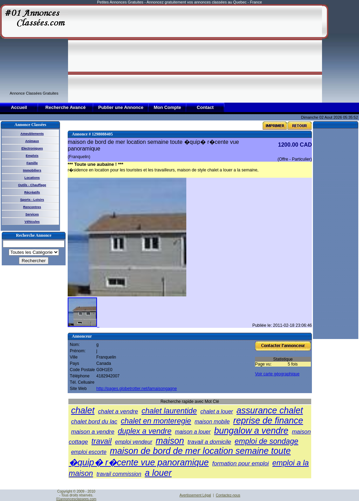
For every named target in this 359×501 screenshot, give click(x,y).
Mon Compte (167, 107)
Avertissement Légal (195, 495)
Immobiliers (32, 170)
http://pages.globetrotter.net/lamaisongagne (136, 388)
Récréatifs (32, 192)
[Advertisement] (139, 53)
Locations (32, 177)
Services (32, 214)
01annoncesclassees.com (76, 499)
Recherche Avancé (65, 107)
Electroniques (32, 148)
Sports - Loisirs (32, 199)
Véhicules (32, 221)
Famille (32, 163)
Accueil (19, 107)
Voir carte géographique (277, 373)
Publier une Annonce (120, 107)
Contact (205, 107)
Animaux (32, 141)
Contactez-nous (228, 495)
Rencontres (32, 207)
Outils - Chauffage (32, 185)
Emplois (32, 155)
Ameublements (32, 133)
